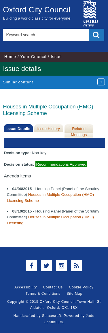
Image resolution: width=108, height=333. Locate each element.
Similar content (18, 82)
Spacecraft (51, 316)
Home (10, 56)
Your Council (33, 56)
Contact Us (53, 287)
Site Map (74, 294)
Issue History (48, 129)
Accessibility (25, 287)
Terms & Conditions (43, 294)
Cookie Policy (81, 287)
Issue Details (18, 129)
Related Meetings (79, 132)
